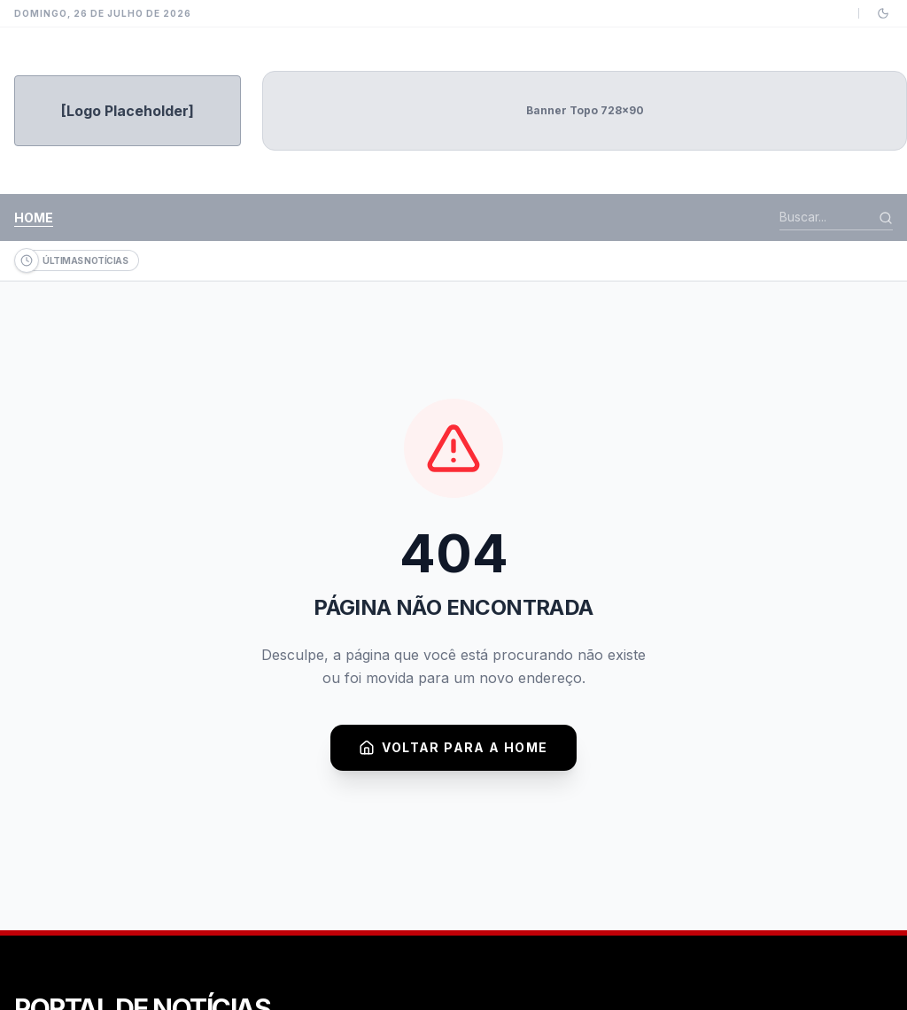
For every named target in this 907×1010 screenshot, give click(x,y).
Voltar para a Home (453, 748)
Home (33, 217)
